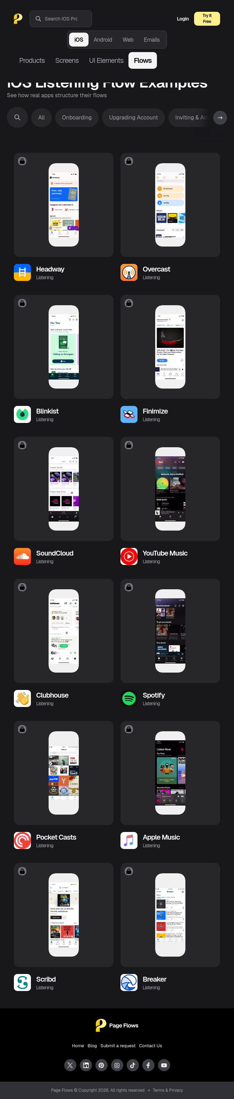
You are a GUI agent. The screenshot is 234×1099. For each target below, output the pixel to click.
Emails (152, 39)
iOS (78, 39)
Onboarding (77, 117)
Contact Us (150, 1046)
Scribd (46, 979)
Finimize (155, 411)
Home (78, 1046)
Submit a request (117, 1046)
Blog (92, 1046)
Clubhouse (52, 695)
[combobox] (68, 19)
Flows (142, 60)
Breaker (154, 979)
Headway (50, 269)
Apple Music (161, 837)
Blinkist (47, 411)
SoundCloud (54, 553)
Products (32, 60)
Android (103, 39)
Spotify (154, 695)
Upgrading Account (133, 117)
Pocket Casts (56, 837)
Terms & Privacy (168, 1090)
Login (183, 19)
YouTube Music (165, 553)
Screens (66, 60)
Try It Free (207, 18)
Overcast (156, 269)
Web (128, 39)
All (41, 117)
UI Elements (106, 60)
